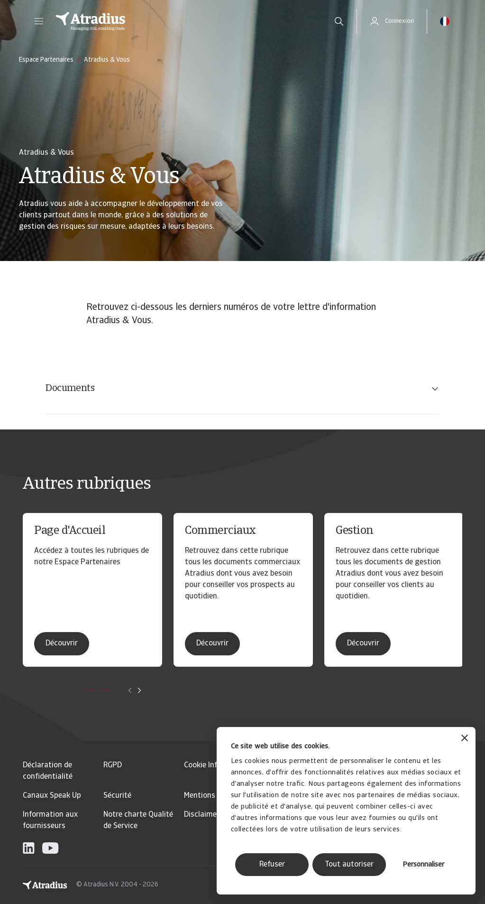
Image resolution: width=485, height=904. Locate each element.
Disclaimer (202, 815)
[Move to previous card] (130, 690)
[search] (339, 21)
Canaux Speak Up (52, 796)
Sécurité (117, 796)
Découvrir (62, 643)
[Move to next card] (139, 690)
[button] (39, 21)
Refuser (272, 864)
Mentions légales (212, 796)
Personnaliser (423, 864)
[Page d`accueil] (184, 21)
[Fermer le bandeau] (464, 739)
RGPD (112, 765)
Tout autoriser (349, 864)
